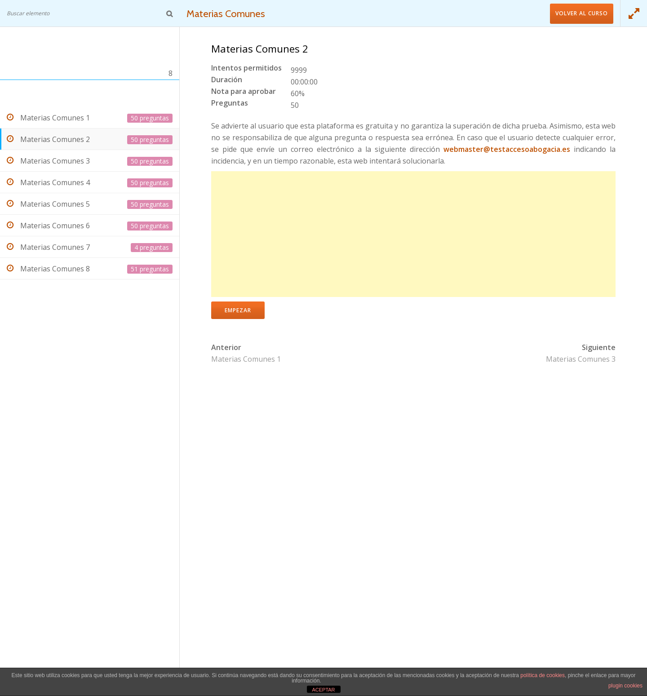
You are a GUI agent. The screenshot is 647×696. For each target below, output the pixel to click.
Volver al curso (581, 13)
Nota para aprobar (243, 92)
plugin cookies (625, 686)
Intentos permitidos (246, 68)
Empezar (238, 310)
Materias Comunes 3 (581, 359)
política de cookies (542, 675)
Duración (226, 80)
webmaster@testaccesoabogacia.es (506, 149)
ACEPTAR (323, 689)
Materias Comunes (226, 13)
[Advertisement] (413, 234)
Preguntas (229, 103)
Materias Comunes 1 (246, 359)
